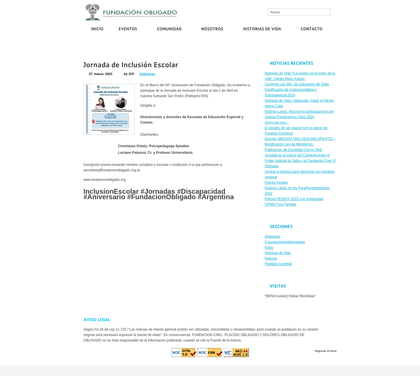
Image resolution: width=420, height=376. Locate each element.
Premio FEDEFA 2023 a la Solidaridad (294, 199)
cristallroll (196, 370)
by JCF (129, 74)
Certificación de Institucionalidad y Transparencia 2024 (213, 48)
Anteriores (147, 74)
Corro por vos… (269, 48)
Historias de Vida (278, 253)
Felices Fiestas (276, 183)
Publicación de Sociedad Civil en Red (312, 48)
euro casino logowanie (236, 370)
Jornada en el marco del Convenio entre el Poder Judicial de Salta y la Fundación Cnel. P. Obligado (300, 160)
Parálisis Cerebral (278, 264)
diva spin (211, 370)
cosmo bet (180, 370)
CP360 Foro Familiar (281, 204)
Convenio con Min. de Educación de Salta (139, 48)
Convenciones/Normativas (285, 242)
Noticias (271, 258)
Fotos (269, 247)
